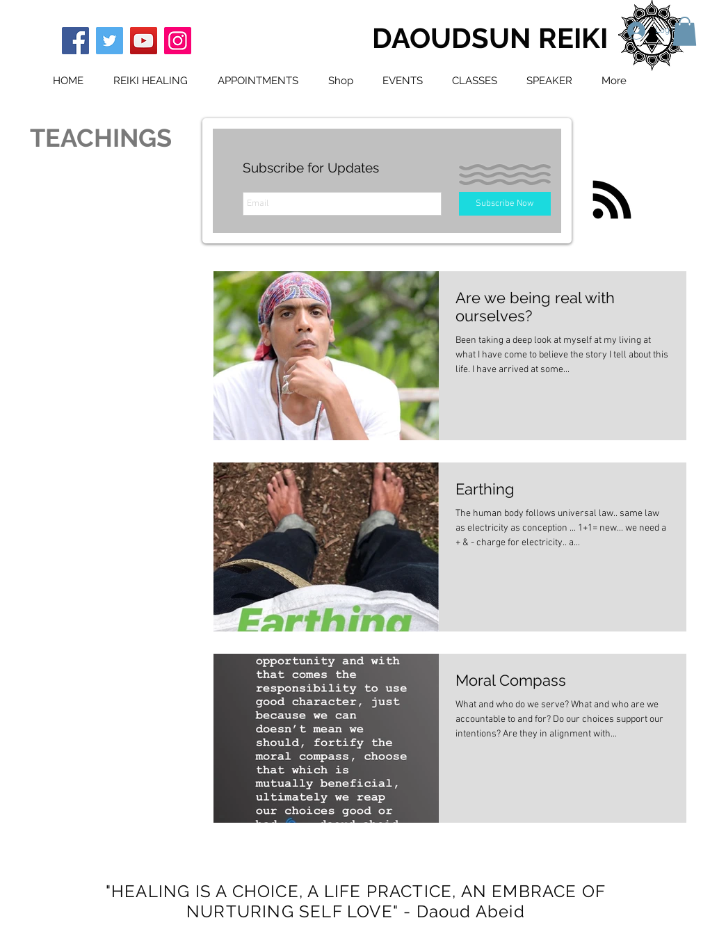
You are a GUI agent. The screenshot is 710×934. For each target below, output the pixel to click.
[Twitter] (109, 40)
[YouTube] (143, 40)
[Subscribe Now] (505, 204)
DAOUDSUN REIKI (490, 38)
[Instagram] (177, 40)
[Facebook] (75, 40)
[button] (684, 31)
